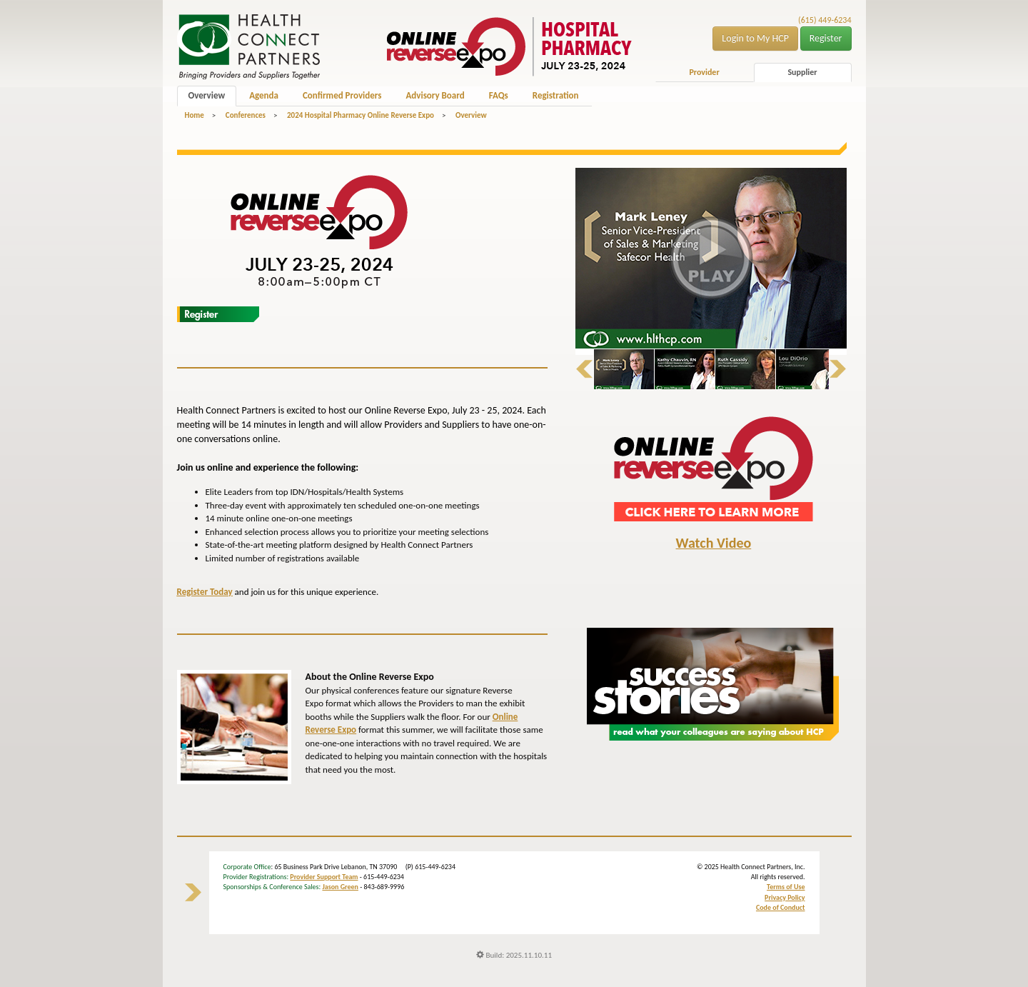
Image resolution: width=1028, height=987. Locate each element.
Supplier (802, 72)
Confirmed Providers (342, 95)
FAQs (498, 95)
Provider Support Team (324, 876)
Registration (556, 95)
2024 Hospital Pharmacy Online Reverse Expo (360, 115)
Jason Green (340, 886)
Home (194, 115)
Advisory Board (434, 95)
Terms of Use (786, 886)
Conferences (246, 115)
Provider (704, 72)
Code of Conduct (780, 907)
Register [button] (826, 38)
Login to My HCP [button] (755, 38)
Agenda (263, 95)
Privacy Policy (785, 897)
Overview (207, 95)
